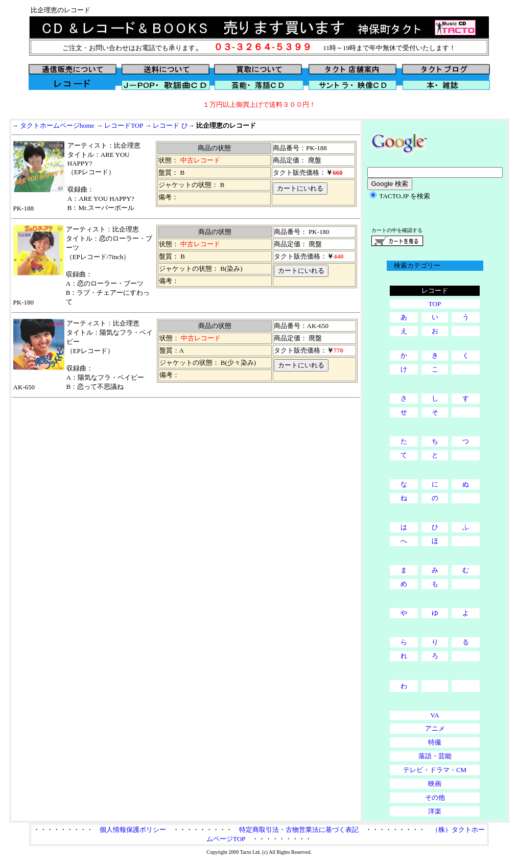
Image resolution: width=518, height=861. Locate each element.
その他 (435, 797)
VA (434, 715)
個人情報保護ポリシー (133, 829)
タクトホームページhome (57, 125)
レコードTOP (123, 125)
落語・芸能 (435, 756)
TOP (435, 304)
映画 (434, 783)
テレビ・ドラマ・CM (434, 770)
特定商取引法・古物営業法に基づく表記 (299, 829)
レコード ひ (170, 125)
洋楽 (434, 811)
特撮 (434, 742)
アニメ (435, 728)
